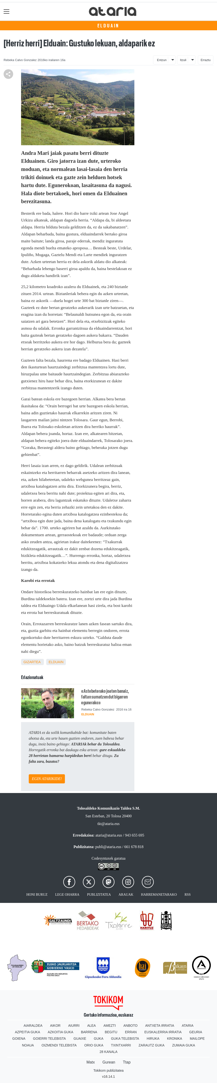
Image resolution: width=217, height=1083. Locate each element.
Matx (90, 1062)
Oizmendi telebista (59, 1045)
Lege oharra (67, 894)
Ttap (127, 1062)
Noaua (28, 1045)
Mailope (197, 1038)
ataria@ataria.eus (108, 835)
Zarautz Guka (152, 1045)
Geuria (195, 1032)
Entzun (162, 60)
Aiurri (74, 1025)
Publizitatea (99, 894)
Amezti (109, 1025)
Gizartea (31, 662)
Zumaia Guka (183, 1045)
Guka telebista (125, 1038)
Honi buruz (36, 894)
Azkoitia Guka (60, 1032)
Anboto (130, 1025)
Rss (187, 894)
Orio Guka (93, 1045)
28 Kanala (109, 1052)
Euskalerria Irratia (163, 1032)
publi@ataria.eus (108, 847)
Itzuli (183, 60)
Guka (98, 1038)
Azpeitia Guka (27, 1032)
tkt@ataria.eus (108, 824)
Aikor (55, 1025)
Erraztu (206, 60)
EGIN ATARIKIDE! (47, 779)
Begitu (111, 1032)
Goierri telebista (49, 1038)
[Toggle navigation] (6, 11)
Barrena (89, 1032)
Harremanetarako (159, 894)
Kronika (174, 1038)
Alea (91, 1025)
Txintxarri (121, 1045)
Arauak (126, 894)
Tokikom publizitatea (108, 1070)
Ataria (188, 1025)
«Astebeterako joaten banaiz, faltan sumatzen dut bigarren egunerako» (105, 696)
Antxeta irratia (159, 1025)
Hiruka (153, 1038)
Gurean (109, 1062)
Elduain (108, 26)
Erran (131, 1032)
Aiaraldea (33, 1025)
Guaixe (80, 1038)
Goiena (18, 1038)
